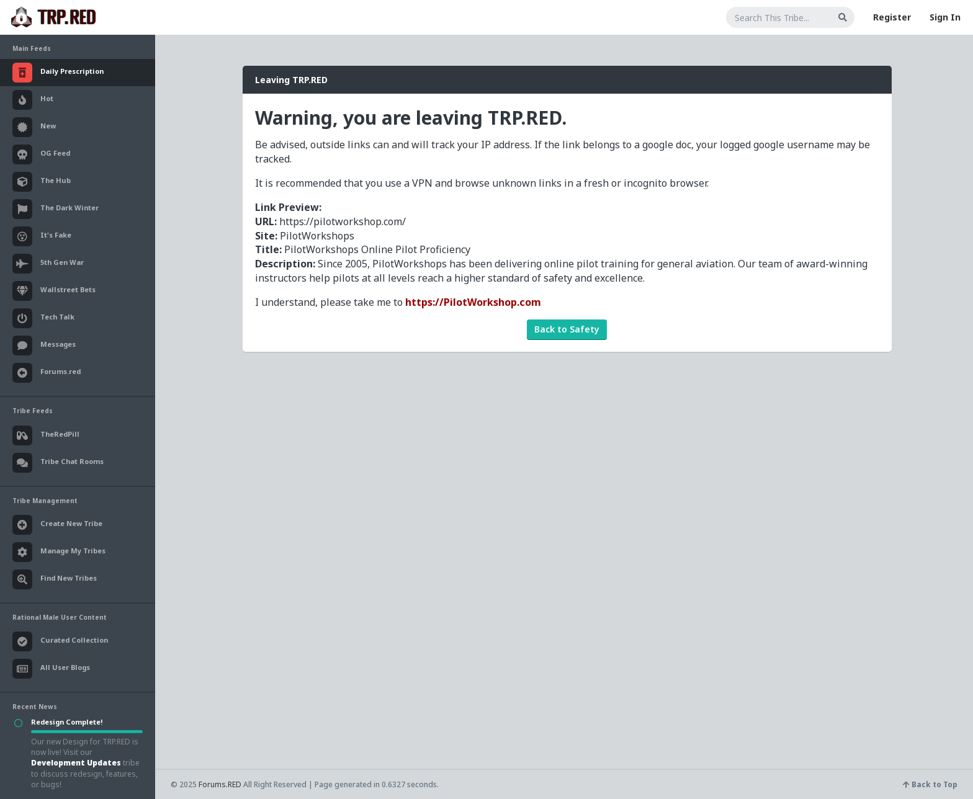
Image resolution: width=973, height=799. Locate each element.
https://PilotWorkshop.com (473, 302)
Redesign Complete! (66, 721)
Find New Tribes (54, 579)
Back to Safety (566, 329)
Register (892, 17)
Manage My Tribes (58, 552)
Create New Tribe (57, 525)
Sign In (945, 17)
